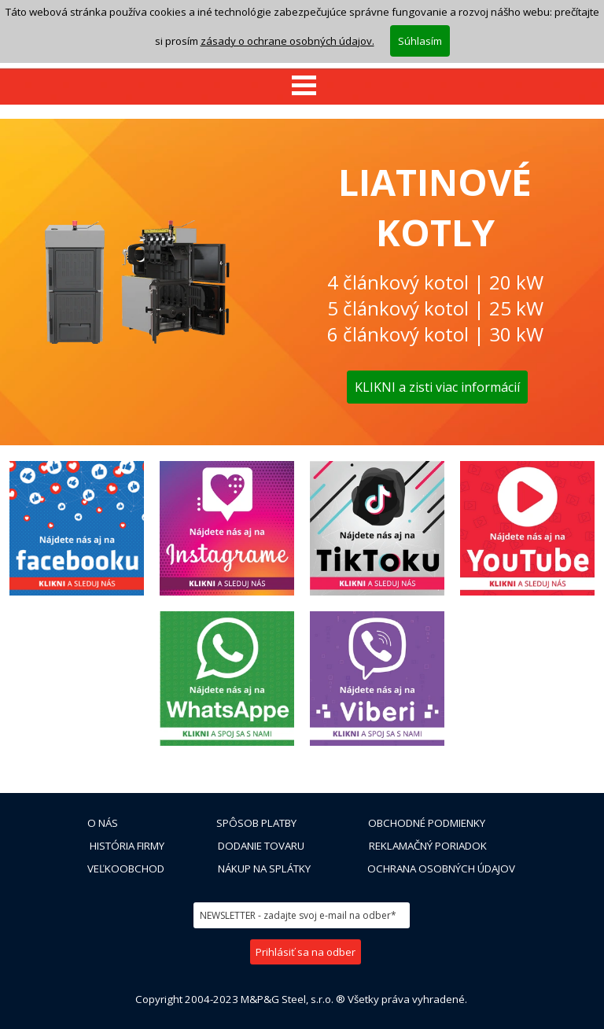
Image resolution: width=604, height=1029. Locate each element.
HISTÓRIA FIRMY (127, 846)
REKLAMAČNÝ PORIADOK (428, 846)
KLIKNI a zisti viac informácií (437, 387)
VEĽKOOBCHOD (125, 868)
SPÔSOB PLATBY (256, 823)
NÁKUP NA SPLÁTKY (264, 868)
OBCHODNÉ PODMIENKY (426, 823)
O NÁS (102, 823)
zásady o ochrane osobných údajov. (287, 20)
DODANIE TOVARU (261, 846)
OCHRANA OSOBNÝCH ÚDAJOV (441, 868)
